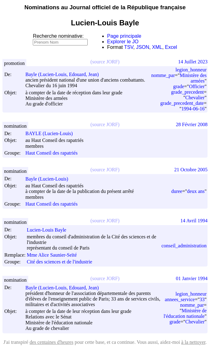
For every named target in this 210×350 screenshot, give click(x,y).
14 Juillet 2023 (193, 61)
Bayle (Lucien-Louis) (49, 178)
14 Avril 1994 (194, 220)
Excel (171, 47)
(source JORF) (105, 61)
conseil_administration (184, 245)
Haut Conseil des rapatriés (51, 153)
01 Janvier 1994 (192, 278)
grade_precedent (187, 92)
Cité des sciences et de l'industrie (59, 261)
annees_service (180, 299)
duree (176, 191)
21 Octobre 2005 (191, 169)
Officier (196, 86)
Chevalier (194, 97)
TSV (128, 47)
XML (157, 47)
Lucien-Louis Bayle (49, 230)
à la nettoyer (193, 342)
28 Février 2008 (192, 124)
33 (201, 299)
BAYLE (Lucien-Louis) (51, 133)
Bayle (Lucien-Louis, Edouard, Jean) (64, 74)
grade (178, 86)
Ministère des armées (193, 78)
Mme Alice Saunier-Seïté (54, 255)
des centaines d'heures (51, 342)
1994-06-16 (193, 108)
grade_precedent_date (182, 103)
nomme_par (163, 75)
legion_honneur (191, 69)
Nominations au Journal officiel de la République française (105, 7)
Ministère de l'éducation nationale (185, 313)
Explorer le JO (122, 41)
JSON (142, 47)
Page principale (124, 36)
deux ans (195, 191)
